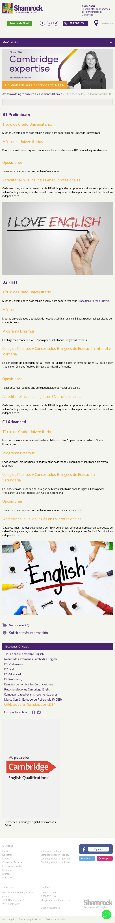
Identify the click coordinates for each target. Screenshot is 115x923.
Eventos (6, 874)
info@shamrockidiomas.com (55, 900)
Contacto (7, 877)
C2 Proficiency (13, 679)
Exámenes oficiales (12, 866)
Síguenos (98, 849)
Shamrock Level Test (51, 851)
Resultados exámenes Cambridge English (30, 659)
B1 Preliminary (13, 664)
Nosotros (7, 855)
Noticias (6, 870)
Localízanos (105, 23)
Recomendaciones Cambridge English (27, 689)
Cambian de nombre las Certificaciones (28, 684)
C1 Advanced (12, 674)
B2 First (9, 669)
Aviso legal (8, 919)
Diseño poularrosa (50, 907)
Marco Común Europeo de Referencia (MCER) (33, 700)
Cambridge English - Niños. (54, 855)
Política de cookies (55, 919)
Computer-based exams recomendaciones (31, 694)
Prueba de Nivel (19, 23)
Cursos (6, 858)
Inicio (5, 851)
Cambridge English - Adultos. (55, 862)
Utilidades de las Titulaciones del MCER (29, 705)
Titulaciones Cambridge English (24, 654)
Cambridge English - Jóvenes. (55, 858)
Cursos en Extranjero (13, 862)
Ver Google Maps (11, 904)
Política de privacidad (30, 919)
